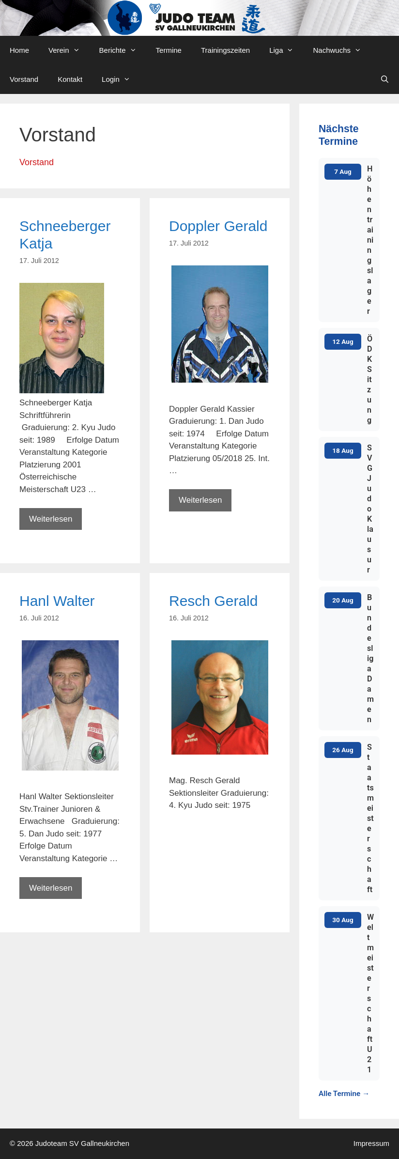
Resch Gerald (213, 601)
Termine (169, 50)
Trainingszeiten (225, 50)
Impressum (371, 1143)
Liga (286, 50)
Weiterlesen (55, 521)
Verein (69, 50)
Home (19, 50)
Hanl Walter (57, 601)
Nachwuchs (342, 50)
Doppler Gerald (218, 226)
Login (121, 79)
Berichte (122, 50)
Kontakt (70, 79)
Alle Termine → (344, 1093)
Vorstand (24, 79)
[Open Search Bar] (384, 79)
